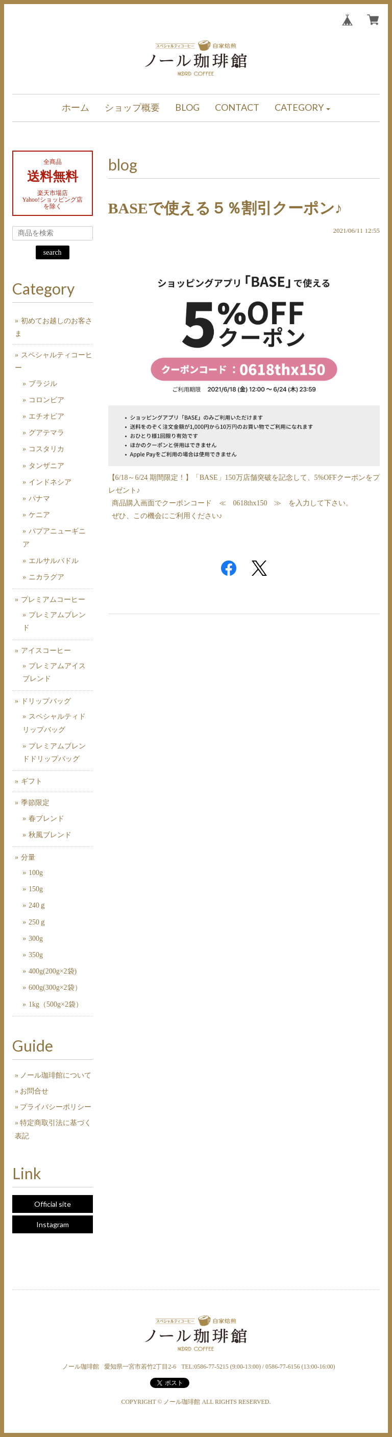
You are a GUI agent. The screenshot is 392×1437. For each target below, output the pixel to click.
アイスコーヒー (46, 650)
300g (36, 938)
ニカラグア (46, 577)
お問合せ (34, 1091)
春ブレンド (46, 818)
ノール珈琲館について (55, 1075)
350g (36, 955)
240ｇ (37, 905)
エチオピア (46, 416)
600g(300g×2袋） (55, 987)
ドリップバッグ (46, 701)
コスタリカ (46, 449)
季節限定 (35, 803)
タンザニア (46, 466)
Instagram (52, 1224)
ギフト (31, 781)
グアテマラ (46, 432)
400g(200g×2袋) (53, 971)
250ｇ (37, 922)
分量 (28, 857)
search (52, 252)
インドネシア (50, 482)
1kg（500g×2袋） (56, 1004)
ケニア (39, 515)
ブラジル (43, 383)
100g (36, 872)
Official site (52, 1204)
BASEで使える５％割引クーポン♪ (225, 208)
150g (36, 889)
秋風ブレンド (50, 835)
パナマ (39, 498)
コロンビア (46, 400)
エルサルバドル (54, 561)
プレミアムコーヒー (53, 599)
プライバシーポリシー (55, 1107)
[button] (302, 107)
